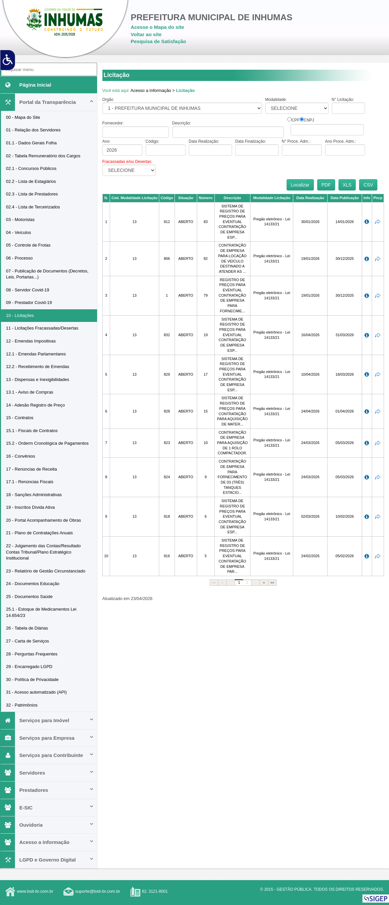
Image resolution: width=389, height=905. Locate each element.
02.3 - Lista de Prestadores (32, 193)
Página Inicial (26, 84)
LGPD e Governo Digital (47, 859)
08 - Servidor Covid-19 (27, 289)
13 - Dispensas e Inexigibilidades (37, 379)
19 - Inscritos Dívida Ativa (30, 507)
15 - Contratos (19, 417)
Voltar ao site (146, 34)
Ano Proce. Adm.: (340, 141)
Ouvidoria (47, 824)
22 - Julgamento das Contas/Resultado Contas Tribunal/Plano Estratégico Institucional (43, 552)
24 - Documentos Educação (32, 583)
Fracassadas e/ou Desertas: (127, 161)
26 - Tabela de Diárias (27, 628)
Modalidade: (276, 99)
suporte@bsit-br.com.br (97, 891)
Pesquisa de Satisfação (158, 41)
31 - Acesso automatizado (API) (36, 692)
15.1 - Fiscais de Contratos (32, 430)
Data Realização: (204, 141)
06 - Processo (19, 258)
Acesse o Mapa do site (157, 27)
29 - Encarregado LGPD (29, 666)
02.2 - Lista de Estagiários (31, 181)
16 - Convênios (20, 456)
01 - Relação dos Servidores (33, 129)
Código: (152, 141)
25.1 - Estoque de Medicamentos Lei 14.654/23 (41, 612)
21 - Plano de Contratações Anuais (39, 532)
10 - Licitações (20, 315)
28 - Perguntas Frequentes (32, 653)
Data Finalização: (250, 141)
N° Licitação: (343, 99)
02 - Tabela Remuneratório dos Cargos (43, 155)
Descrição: (181, 123)
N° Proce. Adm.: (296, 141)
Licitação (185, 90)
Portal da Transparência (47, 102)
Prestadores (47, 790)
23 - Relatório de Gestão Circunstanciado (45, 570)
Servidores (47, 772)
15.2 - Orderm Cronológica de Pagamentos (47, 443)
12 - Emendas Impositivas (31, 341)
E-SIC (47, 807)
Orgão (107, 99)
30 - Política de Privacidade (32, 679)
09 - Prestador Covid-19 (29, 302)
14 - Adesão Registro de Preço (35, 405)
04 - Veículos (18, 232)
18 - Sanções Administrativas (34, 494)
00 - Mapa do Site (23, 117)
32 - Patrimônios (22, 705)
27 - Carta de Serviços (27, 641)
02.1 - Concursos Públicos (31, 168)
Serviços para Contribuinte (47, 755)
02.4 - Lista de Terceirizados (33, 206)
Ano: (106, 141)
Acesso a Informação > (152, 90)
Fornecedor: (113, 123)
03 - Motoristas (20, 219)
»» (272, 582)
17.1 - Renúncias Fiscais (29, 481)
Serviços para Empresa (47, 737)
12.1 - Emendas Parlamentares (36, 353)
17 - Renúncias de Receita (31, 469)
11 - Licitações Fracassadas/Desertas (42, 328)
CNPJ (309, 120)
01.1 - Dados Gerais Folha (31, 142)
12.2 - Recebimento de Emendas (37, 366)
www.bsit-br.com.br (35, 891)
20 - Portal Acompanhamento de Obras (43, 520)
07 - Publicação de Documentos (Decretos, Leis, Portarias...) (47, 274)
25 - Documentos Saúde (29, 596)
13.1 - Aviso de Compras (29, 392)
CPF (296, 120)
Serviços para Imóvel (47, 720)
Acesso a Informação (47, 842)
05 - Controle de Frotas (28, 245)
